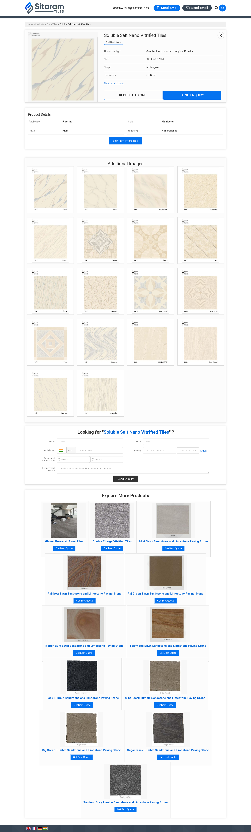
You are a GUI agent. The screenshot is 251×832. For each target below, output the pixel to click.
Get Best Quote (64, 548)
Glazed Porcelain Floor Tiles (64, 541)
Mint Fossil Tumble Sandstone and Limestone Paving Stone (165, 698)
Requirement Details (48, 469)
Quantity (137, 450)
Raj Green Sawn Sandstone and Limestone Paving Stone (165, 593)
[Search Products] (216, 8)
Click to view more (114, 83)
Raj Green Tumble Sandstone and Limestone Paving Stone (81, 750)
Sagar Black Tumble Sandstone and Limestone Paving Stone (168, 750)
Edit (203, 451)
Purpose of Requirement (48, 459)
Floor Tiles (52, 24)
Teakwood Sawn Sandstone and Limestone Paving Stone (168, 645)
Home (30, 24)
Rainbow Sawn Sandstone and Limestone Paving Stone (84, 593)
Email (138, 441)
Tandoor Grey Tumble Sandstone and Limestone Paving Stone (125, 802)
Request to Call (133, 95)
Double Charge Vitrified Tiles (112, 541)
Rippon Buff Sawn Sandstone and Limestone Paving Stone (84, 645)
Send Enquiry (192, 95)
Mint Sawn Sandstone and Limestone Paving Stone (173, 541)
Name (52, 441)
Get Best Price (113, 42)
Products (39, 24)
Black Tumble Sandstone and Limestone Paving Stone (82, 698)
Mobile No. (49, 450)
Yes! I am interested (125, 140)
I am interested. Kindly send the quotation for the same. (133, 469)
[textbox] (188, 450)
